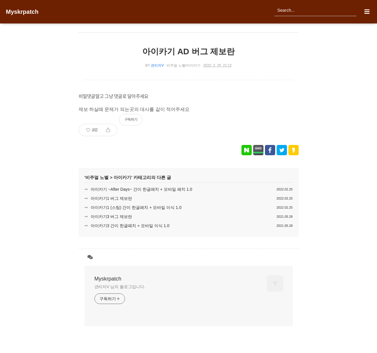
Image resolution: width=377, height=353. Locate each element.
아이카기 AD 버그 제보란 (188, 51)
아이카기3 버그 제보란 (111, 216)
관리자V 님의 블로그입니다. (120, 286)
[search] (315, 10)
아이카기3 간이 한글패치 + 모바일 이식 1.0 (130, 225)
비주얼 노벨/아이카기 (183, 65)
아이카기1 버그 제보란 (111, 198)
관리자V (157, 65)
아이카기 (122, 177)
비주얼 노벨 (97, 177)
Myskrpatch (22, 12)
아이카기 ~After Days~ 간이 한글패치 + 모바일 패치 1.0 (141, 189)
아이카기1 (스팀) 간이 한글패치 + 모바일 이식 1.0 (136, 207)
